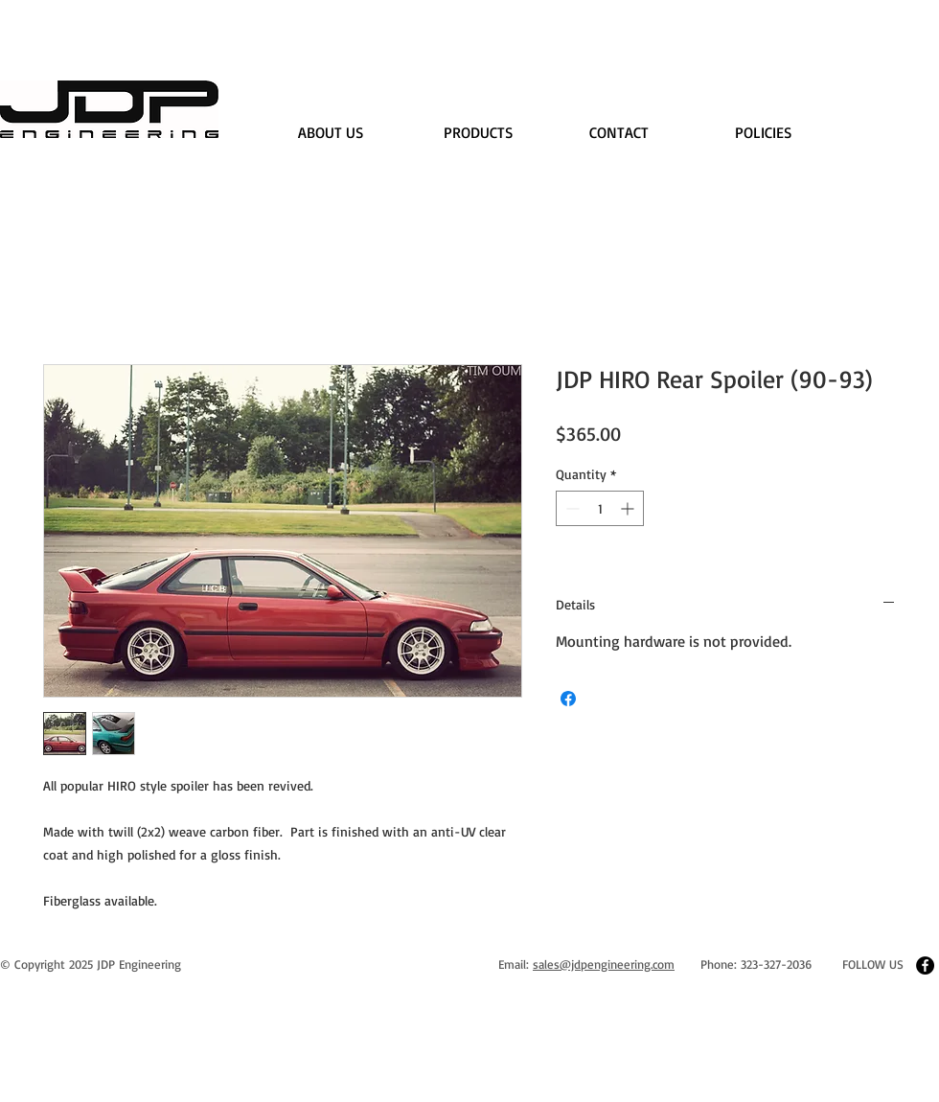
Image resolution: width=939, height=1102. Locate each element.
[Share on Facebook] (568, 698)
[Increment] (629, 508)
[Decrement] (571, 508)
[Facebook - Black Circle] (925, 965)
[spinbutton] (600, 508)
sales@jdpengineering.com (604, 964)
